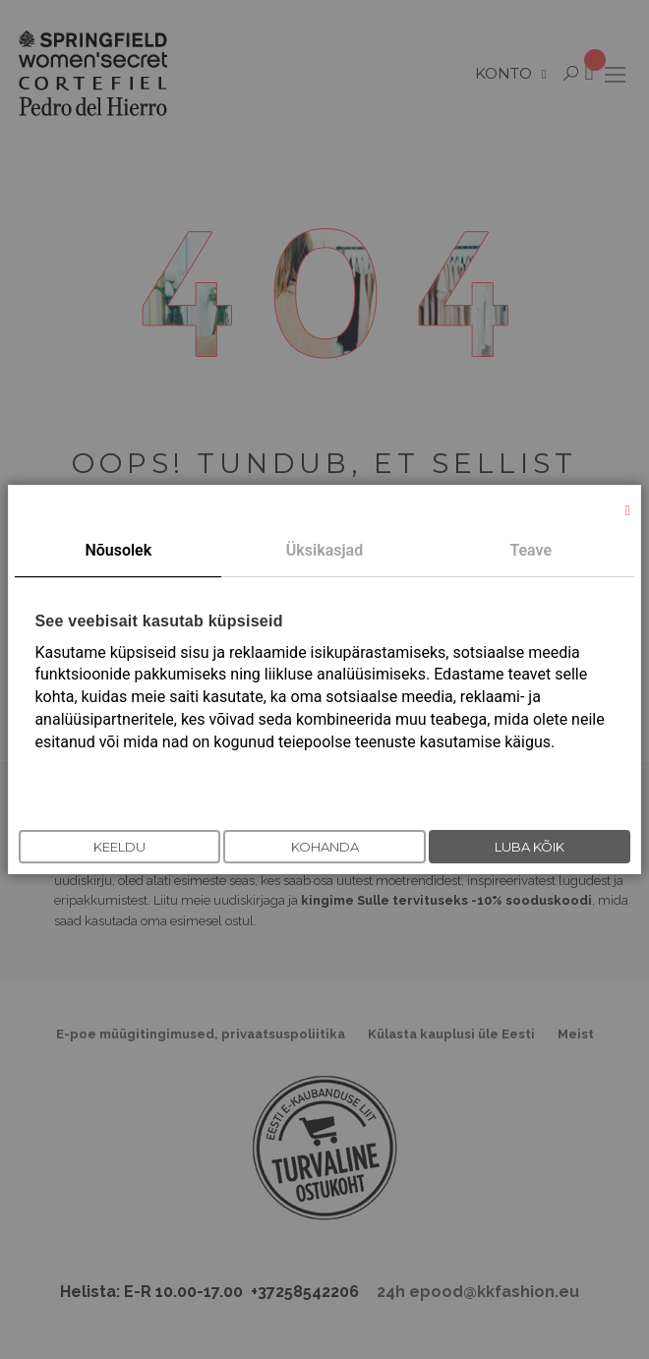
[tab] (118, 551)
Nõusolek (118, 550)
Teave (530, 550)
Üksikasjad (324, 550)
